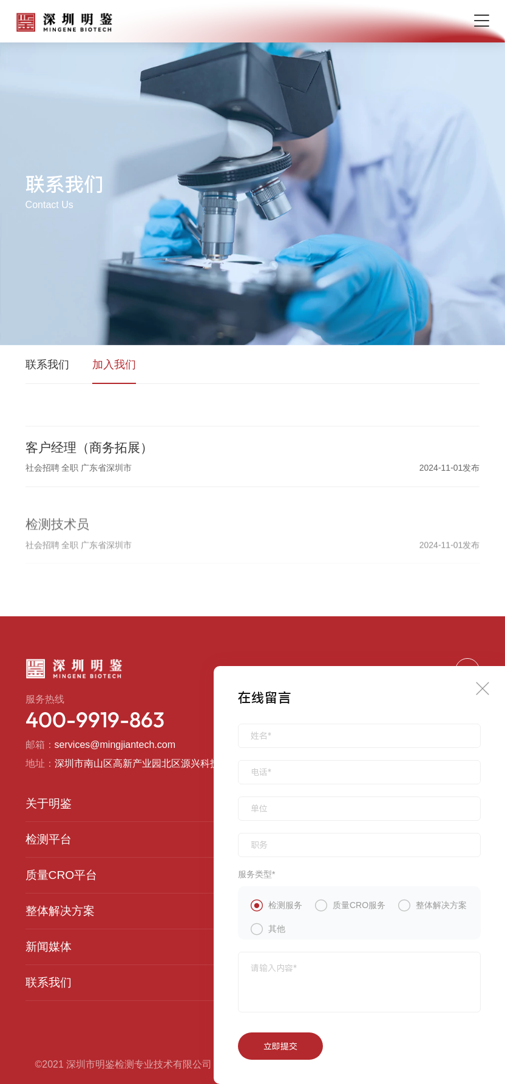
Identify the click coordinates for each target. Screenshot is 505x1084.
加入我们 (114, 365)
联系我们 (47, 365)
